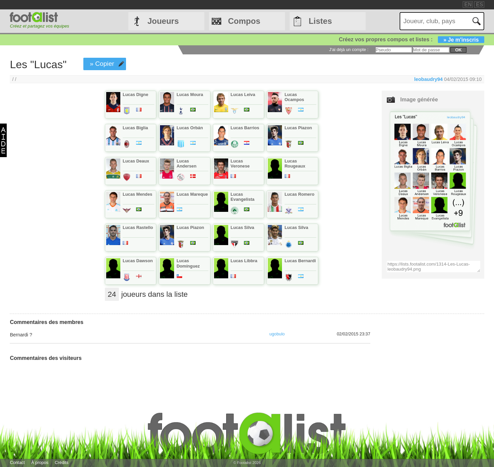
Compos (244, 21)
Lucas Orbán (190, 127)
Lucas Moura (190, 94)
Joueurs (163, 21)
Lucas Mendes (137, 194)
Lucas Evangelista (242, 197)
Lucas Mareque (192, 194)
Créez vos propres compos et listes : (411, 39)
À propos (39, 462)
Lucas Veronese (240, 163)
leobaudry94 (428, 79)
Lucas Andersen (187, 163)
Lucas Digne (135, 94)
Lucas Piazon (298, 127)
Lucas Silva (242, 227)
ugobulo (277, 333)
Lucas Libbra (244, 260)
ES (479, 4)
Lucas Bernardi (300, 260)
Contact (17, 462)
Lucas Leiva (243, 94)
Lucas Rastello (138, 227)
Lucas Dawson (138, 260)
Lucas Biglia (135, 127)
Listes (320, 21)
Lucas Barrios (245, 127)
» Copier (102, 63)
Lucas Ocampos (294, 97)
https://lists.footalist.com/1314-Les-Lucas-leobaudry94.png (433, 266)
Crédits (62, 462)
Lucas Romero (300, 194)
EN (468, 4)
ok (458, 49)
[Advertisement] (48, 202)
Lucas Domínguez (188, 263)
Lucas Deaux (136, 161)
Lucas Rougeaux (295, 163)
